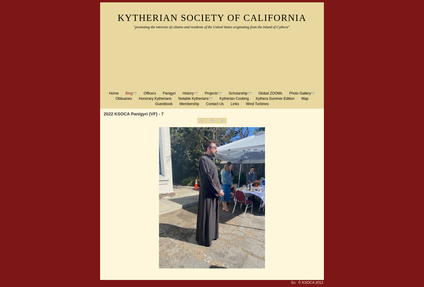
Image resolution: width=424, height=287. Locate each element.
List (212, 121)
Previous (201, 121)
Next (222, 121)
